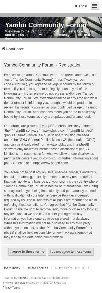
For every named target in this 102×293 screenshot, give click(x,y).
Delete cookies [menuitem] (37, 268)
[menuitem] (7, 287)
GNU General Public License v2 (43, 140)
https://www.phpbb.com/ (50, 163)
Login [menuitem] (80, 6)
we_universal (17, 282)
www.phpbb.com (59, 144)
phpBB (22, 277)
